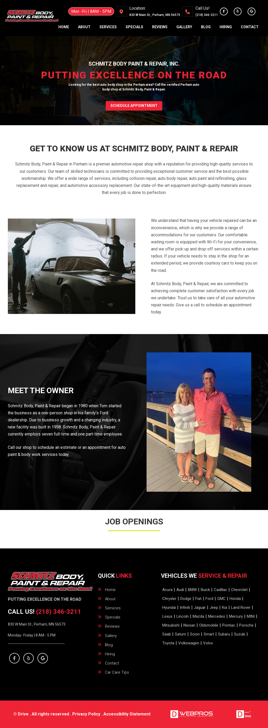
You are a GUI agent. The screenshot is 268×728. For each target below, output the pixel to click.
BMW (192, 589)
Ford (209, 598)
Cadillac (220, 589)
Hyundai (169, 607)
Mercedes (216, 616)
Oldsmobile (208, 625)
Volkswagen (188, 643)
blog (206, 27)
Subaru (224, 634)
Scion (195, 634)
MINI (251, 616)
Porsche (246, 625)
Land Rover (240, 607)
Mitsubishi (171, 625)
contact (250, 27)
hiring (226, 27)
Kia (224, 607)
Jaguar (200, 607)
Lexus (167, 616)
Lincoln (182, 616)
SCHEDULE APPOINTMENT (134, 106)
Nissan (189, 625)
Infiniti (185, 607)
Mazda (198, 616)
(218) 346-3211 (207, 15)
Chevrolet (239, 589)
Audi (180, 589)
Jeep (214, 607)
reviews (160, 27)
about (84, 27)
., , (154, 15)
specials (134, 27)
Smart (209, 634)
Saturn (180, 634)
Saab (166, 634)
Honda (235, 598)
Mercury (236, 616)
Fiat (198, 598)
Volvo (208, 643)
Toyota (168, 643)
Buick (205, 589)
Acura (167, 589)
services (108, 27)
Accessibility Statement (126, 714)
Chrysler (169, 598)
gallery (184, 27)
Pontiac (228, 625)
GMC (221, 598)
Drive (23, 714)
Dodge (185, 598)
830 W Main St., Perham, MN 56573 (36, 624)
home (63, 27)
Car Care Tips (117, 672)
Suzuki (239, 634)
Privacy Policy (86, 714)
